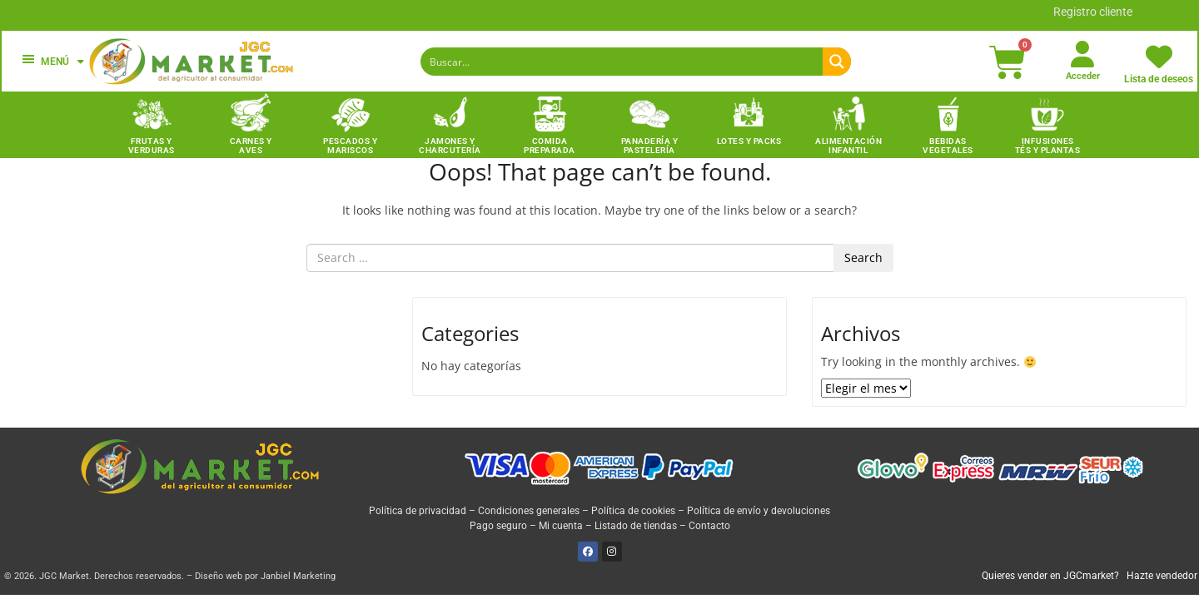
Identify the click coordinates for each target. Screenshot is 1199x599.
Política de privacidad (417, 511)
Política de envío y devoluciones (758, 511)
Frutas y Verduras (151, 145)
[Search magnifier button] (837, 61)
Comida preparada (549, 145)
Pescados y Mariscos (350, 145)
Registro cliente (1092, 11)
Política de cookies (633, 511)
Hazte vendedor (1162, 576)
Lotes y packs (749, 141)
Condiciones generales (529, 511)
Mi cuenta (561, 526)
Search (863, 257)
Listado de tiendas (636, 526)
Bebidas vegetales (948, 145)
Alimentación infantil (848, 145)
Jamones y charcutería (450, 145)
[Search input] (622, 62)
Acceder (1083, 76)
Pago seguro (498, 526)
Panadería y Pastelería (650, 145)
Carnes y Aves (251, 145)
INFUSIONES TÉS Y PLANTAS (1048, 145)
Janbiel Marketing (298, 576)
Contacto (709, 526)
